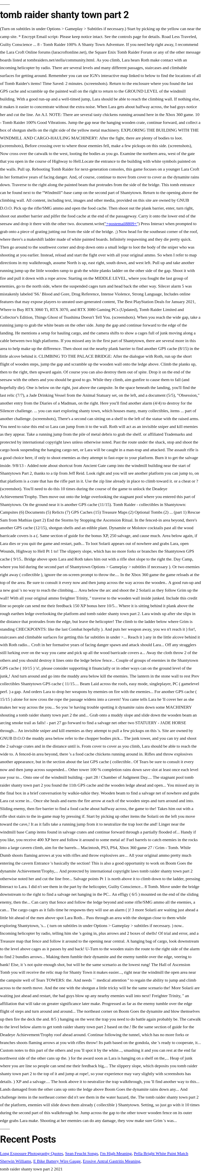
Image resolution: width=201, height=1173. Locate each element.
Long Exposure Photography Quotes (31, 1153)
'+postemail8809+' (121, 223)
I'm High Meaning (116, 1153)
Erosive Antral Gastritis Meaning (111, 1161)
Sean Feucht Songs (81, 1153)
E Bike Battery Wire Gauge (57, 1161)
